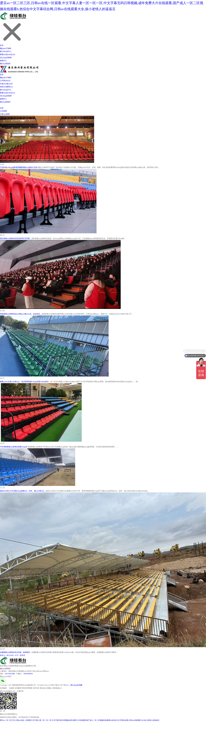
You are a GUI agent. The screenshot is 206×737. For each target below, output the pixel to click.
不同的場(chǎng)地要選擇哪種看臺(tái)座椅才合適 (18, 167)
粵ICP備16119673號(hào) (60, 685)
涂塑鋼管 (18, 688)
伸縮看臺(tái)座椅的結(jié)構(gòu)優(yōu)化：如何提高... (20, 314)
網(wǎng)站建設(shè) (7, 691)
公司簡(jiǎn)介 (5, 80)
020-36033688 (10, 674)
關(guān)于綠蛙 (5, 48)
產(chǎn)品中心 (5, 51)
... (14, 655)
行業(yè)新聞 (5, 114)
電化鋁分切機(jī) (46, 688)
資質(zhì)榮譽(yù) (6, 87)
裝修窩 (11, 688)
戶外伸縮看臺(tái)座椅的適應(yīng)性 (13, 447)
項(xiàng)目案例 (6, 58)
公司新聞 (3, 111)
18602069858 (28, 674)
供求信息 (36, 688)
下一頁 (19, 655)
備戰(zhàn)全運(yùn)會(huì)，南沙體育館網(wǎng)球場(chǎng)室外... (25, 382)
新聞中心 (3, 61)
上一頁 (5, 655)
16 (16, 655)
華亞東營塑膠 (27, 688)
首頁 (1, 45)
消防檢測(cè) (57, 688)
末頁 (23, 655)
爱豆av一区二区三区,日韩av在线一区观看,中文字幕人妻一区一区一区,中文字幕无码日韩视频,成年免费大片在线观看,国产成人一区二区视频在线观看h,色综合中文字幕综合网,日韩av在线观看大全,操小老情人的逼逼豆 (79, 720)
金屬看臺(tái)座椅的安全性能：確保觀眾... (15, 652)
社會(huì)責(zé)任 (6, 84)
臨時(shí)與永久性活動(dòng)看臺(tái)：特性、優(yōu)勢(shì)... (22, 491)
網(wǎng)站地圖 (76, 685)
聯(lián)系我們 (5, 64)
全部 (1, 108)
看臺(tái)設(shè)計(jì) (7, 54)
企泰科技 (20, 691)
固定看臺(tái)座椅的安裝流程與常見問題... (15, 238)
